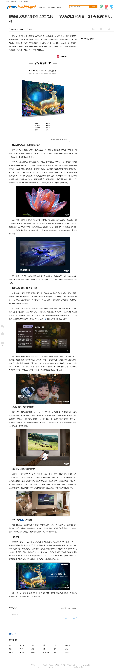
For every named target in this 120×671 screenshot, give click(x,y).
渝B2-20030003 (42, 667)
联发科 (33, 652)
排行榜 (106, 7)
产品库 (20, 1)
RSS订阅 (81, 665)
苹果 (21, 649)
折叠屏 (44, 645)
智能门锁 (67, 645)
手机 (44, 319)
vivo (55, 645)
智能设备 (53, 7)
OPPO (22, 645)
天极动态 (51, 665)
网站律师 (69, 665)
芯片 (55, 649)
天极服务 (45, 665)
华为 (55, 652)
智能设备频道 (21, 7)
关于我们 (33, 665)
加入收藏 (26, 1)
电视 (10, 649)
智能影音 (59, 7)
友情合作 (75, 665)
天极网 (7, 1)
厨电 (32, 649)
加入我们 (57, 665)
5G (10, 645)
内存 (22, 520)
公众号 (101, 7)
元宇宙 (67, 652)
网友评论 (13, 608)
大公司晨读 (46, 652)
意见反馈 (87, 665)
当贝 (32, 645)
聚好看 (11, 652)
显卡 (44, 649)
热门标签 (13, 640)
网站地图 (63, 665)
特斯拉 (22, 652)
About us (39, 665)
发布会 (112, 7)
